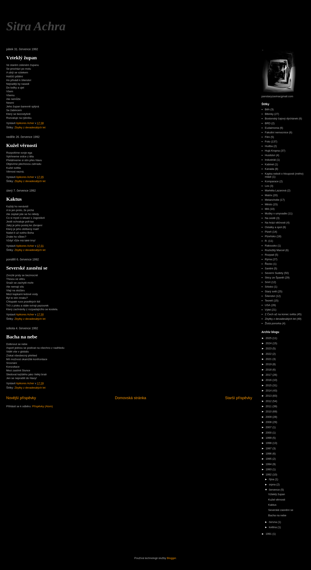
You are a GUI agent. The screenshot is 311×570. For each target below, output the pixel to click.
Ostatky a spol (273, 227)
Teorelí (269, 300)
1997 (269, 448)
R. (266, 240)
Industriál (270, 159)
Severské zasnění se (26, 268)
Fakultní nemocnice (276, 132)
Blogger (171, 558)
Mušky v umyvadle (276, 213)
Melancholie (272, 199)
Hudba (269, 146)
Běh (267, 109)
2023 (269, 348)
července (275, 489)
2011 (269, 406)
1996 (269, 453)
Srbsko (269, 286)
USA (267, 305)
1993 (269, 469)
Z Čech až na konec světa (280, 314)
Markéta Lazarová (275, 190)
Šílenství (270, 296)
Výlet (268, 309)
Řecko (268, 263)
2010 (269, 411)
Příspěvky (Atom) (42, 406)
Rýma (268, 259)
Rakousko (271, 245)
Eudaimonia (272, 127)
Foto (267, 141)
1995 (269, 458)
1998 (269, 443)
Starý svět (271, 291)
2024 (269, 343)
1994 (269, 464)
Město (268, 204)
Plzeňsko (270, 236)
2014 (269, 390)
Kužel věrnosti (21, 145)
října (272, 479)
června (273, 522)
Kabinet (269, 164)
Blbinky (269, 113)
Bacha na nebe (21, 336)
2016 (269, 380)
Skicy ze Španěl (274, 277)
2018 (269, 369)
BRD (267, 123)
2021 (269, 359)
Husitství (270, 155)
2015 (269, 385)
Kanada (269, 168)
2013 (269, 395)
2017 (269, 374)
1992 (269, 474)
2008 (269, 422)
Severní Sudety (274, 273)
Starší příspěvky (238, 398)
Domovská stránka (130, 398)
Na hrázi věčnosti (275, 222)
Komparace (271, 181)
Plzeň (268, 231)
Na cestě (270, 218)
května (273, 527)
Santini (269, 268)
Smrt (267, 282)
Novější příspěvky (21, 398)
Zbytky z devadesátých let (30, 127)
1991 (269, 533)
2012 (269, 401)
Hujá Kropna (272, 150)
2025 (269, 338)
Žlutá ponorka (273, 323)
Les (267, 185)
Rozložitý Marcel (274, 250)
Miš (267, 208)
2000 (269, 432)
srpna (272, 484)
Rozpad (269, 254)
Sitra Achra (36, 26)
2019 (269, 364)
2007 (269, 427)
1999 (269, 437)
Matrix (268, 195)
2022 (269, 353)
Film (267, 137)
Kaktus (14, 199)
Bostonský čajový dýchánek (281, 118)
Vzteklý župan (21, 57)
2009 (269, 416)
